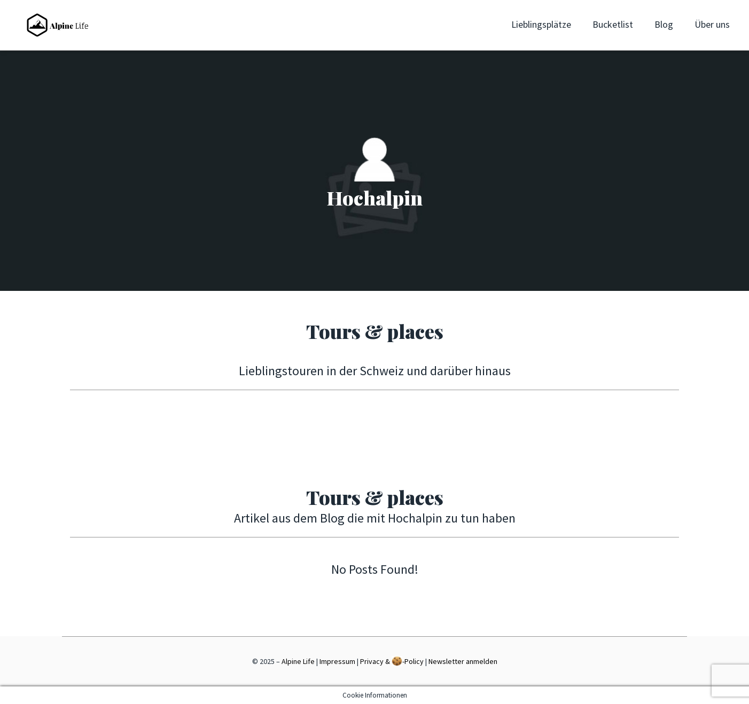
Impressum (337, 661)
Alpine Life (298, 661)
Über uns (712, 24)
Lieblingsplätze (541, 24)
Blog (663, 24)
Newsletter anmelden (462, 661)
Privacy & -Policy (392, 661)
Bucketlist (612, 24)
